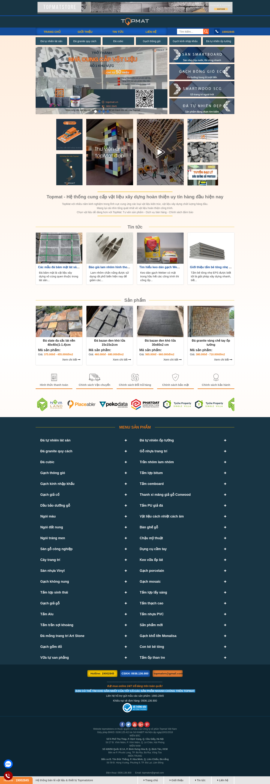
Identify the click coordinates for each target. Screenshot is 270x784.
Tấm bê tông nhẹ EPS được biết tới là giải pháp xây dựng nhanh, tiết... (211, 276)
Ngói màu (48, 516)
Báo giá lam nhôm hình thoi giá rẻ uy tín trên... (122, 267)
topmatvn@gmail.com (168, 673)
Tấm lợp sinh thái (54, 592)
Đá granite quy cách (85, 41)
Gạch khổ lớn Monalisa (158, 636)
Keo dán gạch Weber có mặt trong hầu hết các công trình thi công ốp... (159, 276)
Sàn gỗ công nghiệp (56, 549)
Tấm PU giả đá (151, 505)
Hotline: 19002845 (102, 673)
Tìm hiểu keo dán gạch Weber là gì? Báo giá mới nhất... (178, 267)
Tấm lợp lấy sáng (153, 592)
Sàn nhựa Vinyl (52, 571)
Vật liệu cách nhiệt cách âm (162, 516)
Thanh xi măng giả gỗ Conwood (165, 495)
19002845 (228, 31)
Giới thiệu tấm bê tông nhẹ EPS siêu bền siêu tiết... (226, 267)
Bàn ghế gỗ (149, 527)
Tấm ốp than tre (152, 657)
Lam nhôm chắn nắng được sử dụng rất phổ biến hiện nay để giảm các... (109, 276)
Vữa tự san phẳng (54, 657)
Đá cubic (118, 41)
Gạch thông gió (152, 41)
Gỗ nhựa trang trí (153, 451)
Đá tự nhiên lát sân (51, 41)
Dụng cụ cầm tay (153, 549)
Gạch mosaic (150, 581)
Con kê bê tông (152, 647)
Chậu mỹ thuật (151, 538)
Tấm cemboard (152, 484)
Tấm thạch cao (151, 603)
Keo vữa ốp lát (151, 560)
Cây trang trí (50, 560)
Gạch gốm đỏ (51, 647)
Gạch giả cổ (49, 495)
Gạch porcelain (152, 571)
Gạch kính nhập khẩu (185, 41)
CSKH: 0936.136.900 (135, 673)
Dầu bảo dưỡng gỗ (55, 505)
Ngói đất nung (51, 527)
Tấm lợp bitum (151, 473)
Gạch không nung (54, 581)
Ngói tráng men (52, 538)
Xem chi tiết (71, 359)
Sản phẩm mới (151, 625)
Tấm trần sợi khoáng (56, 625)
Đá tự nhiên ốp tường (218, 41)
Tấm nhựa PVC (152, 614)
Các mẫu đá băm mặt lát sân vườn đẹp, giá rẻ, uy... (74, 267)
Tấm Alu (46, 614)
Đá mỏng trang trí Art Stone (62, 636)
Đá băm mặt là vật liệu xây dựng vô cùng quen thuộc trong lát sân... (58, 276)
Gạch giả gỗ (50, 603)
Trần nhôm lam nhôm (157, 462)
